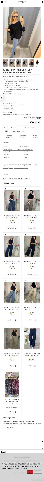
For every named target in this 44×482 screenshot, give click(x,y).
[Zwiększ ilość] (4, 127)
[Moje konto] (42, 2)
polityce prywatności (21, 468)
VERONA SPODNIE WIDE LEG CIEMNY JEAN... (32, 355)
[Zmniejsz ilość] (11, 127)
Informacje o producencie (11, 170)
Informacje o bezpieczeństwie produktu (15, 168)
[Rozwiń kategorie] (2, 2)
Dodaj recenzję (25, 179)
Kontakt (4, 452)
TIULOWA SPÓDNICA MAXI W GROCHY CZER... (12, 402)
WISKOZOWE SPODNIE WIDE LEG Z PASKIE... (12, 217)
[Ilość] (8, 127)
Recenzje (5, 175)
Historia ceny (7, 112)
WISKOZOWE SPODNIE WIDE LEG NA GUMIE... (12, 309)
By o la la (12, 107)
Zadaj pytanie (8, 427)
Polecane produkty (8, 183)
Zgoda (30, 472)
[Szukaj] (5, 2)
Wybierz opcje (12, 228)
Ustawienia (38, 472)
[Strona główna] (22, 2)
